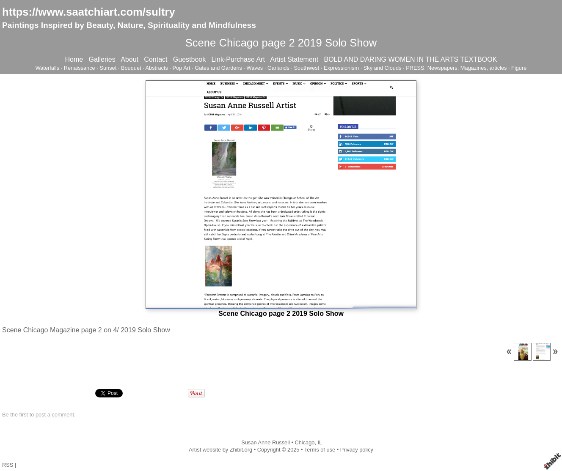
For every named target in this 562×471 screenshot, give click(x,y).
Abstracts (157, 68)
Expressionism (341, 68)
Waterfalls (47, 68)
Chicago (304, 442)
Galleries (102, 59)
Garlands (278, 68)
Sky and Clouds (383, 68)
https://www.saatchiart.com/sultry (88, 12)
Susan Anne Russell (265, 442)
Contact (155, 59)
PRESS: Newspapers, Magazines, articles (456, 68)
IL (320, 442)
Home (74, 59)
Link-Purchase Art (238, 59)
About (129, 59)
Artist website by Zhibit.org (220, 449)
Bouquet (131, 68)
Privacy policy (356, 449)
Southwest (307, 68)
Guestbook (189, 59)
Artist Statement (294, 59)
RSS (7, 465)
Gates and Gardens (218, 68)
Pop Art (181, 68)
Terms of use (319, 449)
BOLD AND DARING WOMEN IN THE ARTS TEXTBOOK (410, 59)
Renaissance (79, 68)
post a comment (55, 414)
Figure (518, 68)
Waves (255, 68)
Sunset (107, 68)
